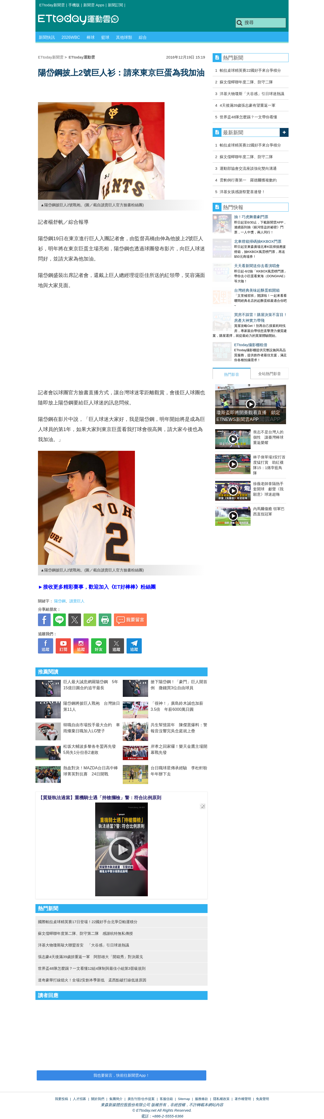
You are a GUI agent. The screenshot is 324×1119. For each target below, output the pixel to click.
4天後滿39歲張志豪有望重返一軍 (249, 105)
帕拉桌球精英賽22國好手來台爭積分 (250, 70)
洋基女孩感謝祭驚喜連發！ (242, 192)
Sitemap (184, 1099)
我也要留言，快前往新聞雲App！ (121, 1075)
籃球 (105, 37)
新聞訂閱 (115, 5)
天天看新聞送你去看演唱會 (235, 255)
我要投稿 (61, 1099)
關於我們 (97, 1099)
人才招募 (79, 1099)
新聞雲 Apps (93, 5)
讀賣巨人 (77, 601)
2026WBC (71, 37)
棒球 (91, 37)
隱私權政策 (221, 1099)
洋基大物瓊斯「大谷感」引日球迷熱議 (252, 93)
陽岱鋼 (60, 601)
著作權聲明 (243, 1099)
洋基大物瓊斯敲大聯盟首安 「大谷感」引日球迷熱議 (83, 945)
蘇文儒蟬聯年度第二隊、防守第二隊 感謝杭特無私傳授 (85, 933)
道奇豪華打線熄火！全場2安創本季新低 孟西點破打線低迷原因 (92, 980)
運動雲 (82, 19)
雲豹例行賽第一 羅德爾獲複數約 (248, 180)
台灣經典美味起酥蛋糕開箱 (235, 275)
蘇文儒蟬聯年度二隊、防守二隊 (246, 82)
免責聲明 (262, 1099)
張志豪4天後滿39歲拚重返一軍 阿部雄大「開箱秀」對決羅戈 (90, 957)
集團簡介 (116, 1099)
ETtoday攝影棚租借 (229, 324)
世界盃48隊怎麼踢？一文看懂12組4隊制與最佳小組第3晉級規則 (92, 968)
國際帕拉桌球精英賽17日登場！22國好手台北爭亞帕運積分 (87, 922)
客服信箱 (166, 1099)
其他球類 (124, 37)
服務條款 (201, 1099)
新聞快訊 (47, 37)
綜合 (143, 37)
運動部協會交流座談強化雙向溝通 (248, 168)
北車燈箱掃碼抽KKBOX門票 (236, 236)
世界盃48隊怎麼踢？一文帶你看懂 (248, 117)
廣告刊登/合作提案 (141, 1099)
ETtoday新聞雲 (52, 5)
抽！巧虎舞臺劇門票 (230, 217)
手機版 (74, 5)
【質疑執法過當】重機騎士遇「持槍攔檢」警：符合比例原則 (99, 797)
